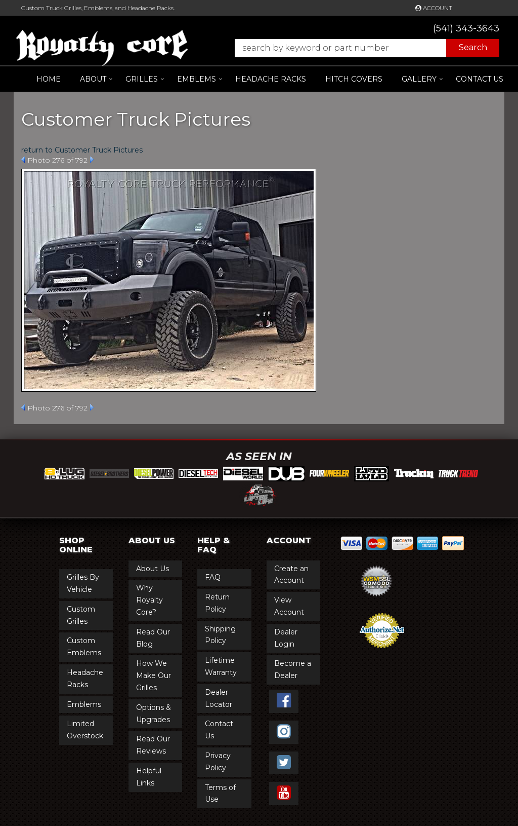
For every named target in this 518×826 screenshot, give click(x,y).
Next (92, 160)
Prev (23, 160)
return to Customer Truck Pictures (82, 150)
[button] (362, 48)
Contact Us (479, 79)
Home (48, 79)
